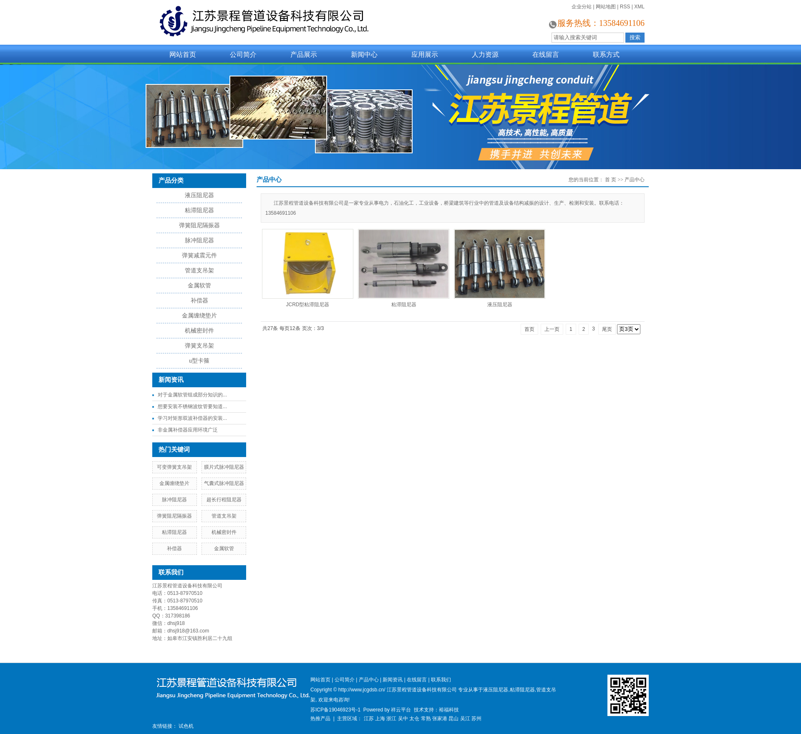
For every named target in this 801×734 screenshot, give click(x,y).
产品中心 (635, 180)
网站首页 (182, 54)
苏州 (476, 718)
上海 (380, 718)
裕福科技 (449, 710)
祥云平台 (401, 710)
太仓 (414, 718)
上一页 (551, 329)
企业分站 (582, 7)
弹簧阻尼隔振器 (199, 225)
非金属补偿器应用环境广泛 (188, 430)
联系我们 (441, 680)
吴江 (465, 718)
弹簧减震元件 (199, 255)
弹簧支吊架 (199, 346)
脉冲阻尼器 (199, 240)
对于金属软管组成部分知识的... (192, 395)
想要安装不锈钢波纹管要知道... (192, 406)
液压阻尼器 (199, 195)
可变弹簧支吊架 (174, 467)
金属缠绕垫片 (199, 315)
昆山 (453, 718)
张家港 (439, 718)
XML (639, 7)
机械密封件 (199, 331)
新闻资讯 (393, 680)
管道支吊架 (199, 270)
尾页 (607, 329)
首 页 (610, 180)
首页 (529, 329)
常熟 (426, 718)
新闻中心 (364, 54)
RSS (625, 7)
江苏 (369, 718)
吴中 (403, 718)
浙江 (391, 718)
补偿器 (199, 300)
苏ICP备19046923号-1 (335, 710)
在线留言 (545, 54)
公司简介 (243, 54)
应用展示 (424, 54)
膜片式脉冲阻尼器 (224, 467)
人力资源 (485, 54)
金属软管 (199, 285)
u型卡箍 (199, 361)
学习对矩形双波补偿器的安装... (192, 418)
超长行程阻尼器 (224, 500)
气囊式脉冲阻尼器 (224, 483)
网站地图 (606, 7)
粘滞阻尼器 (199, 210)
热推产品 (320, 718)
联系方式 (606, 54)
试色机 (186, 726)
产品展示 (303, 54)
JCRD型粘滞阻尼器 (308, 304)
